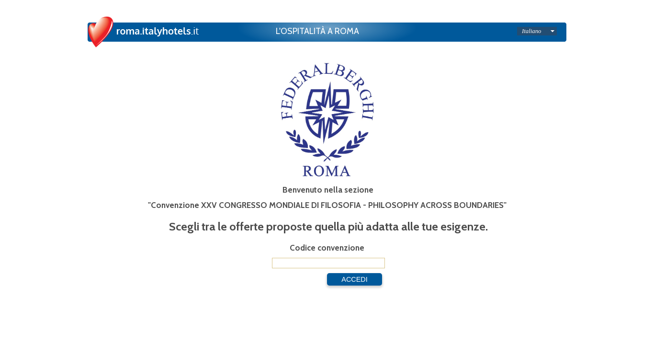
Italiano (531, 31)
